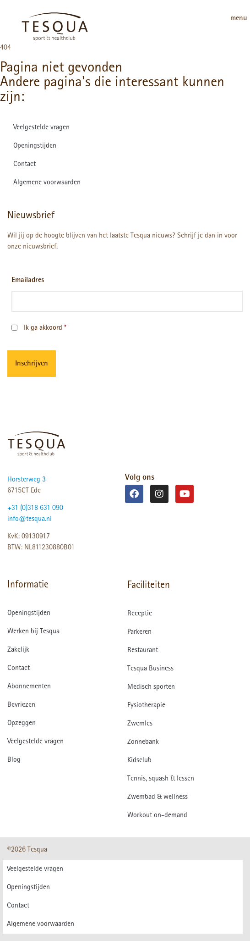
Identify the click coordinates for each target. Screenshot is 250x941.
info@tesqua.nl (29, 519)
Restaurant (142, 650)
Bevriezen (21, 705)
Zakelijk (18, 650)
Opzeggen (21, 723)
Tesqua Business (150, 669)
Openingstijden (34, 146)
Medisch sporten (151, 687)
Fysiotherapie (146, 705)
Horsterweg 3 (26, 480)
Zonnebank (143, 742)
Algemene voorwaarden (47, 183)
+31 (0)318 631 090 (35, 508)
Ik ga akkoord (45, 328)
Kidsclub (139, 760)
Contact (24, 164)
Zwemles (139, 724)
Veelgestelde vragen (41, 128)
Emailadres (27, 280)
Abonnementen (29, 687)
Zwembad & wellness (157, 797)
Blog (14, 760)
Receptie (139, 614)
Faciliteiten (148, 586)
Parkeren (139, 632)
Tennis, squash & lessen (160, 779)
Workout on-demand (157, 815)
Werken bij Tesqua (33, 632)
